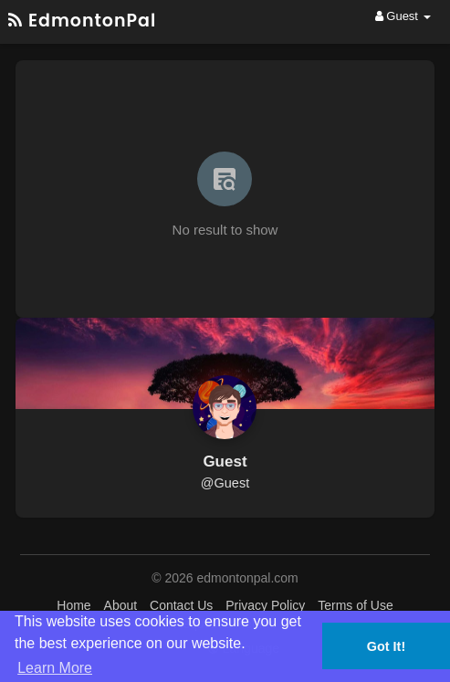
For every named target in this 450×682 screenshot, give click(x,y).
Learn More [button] (54, 668)
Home (73, 605)
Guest (224, 461)
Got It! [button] (386, 646)
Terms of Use (355, 605)
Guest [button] (403, 16)
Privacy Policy (265, 605)
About (121, 605)
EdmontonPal (82, 20)
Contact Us (181, 605)
